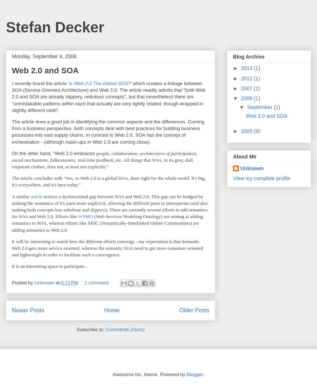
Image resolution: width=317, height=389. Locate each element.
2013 (247, 68)
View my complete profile (261, 178)
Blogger (195, 374)
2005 (247, 131)
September (260, 107)
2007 (247, 88)
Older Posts (194, 310)
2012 (247, 78)
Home (112, 310)
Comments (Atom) (125, 329)
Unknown (252, 168)
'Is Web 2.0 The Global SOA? (99, 83)
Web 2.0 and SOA (45, 70)
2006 (247, 98)
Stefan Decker (55, 27)
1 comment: (97, 282)
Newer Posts (28, 310)
